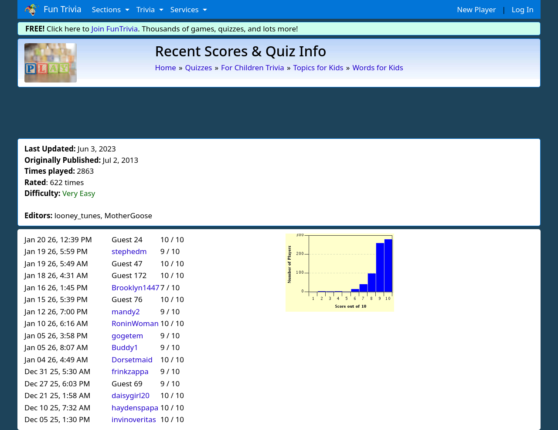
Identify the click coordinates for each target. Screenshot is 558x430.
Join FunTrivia (115, 29)
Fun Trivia (53, 9)
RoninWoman (135, 323)
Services (185, 9)
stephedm (129, 251)
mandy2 (126, 311)
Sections (107, 9)
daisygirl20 (131, 395)
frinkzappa (130, 371)
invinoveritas (134, 419)
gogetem (127, 335)
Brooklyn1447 (136, 287)
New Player (476, 9)
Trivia (146, 9)
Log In (523, 9)
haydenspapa (135, 407)
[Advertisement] (279, 111)
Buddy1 (125, 347)
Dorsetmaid (132, 359)
